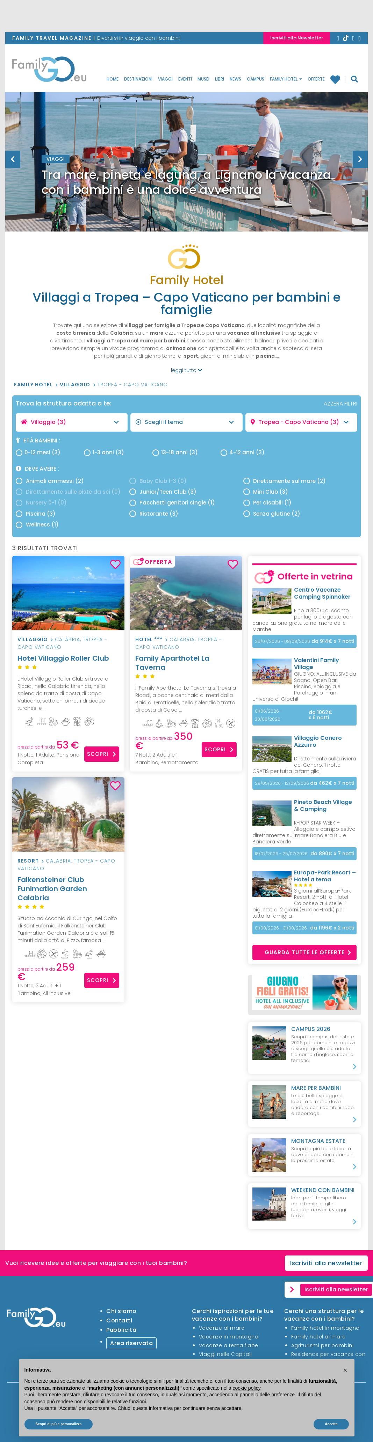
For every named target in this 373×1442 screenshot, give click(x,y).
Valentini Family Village (316, 663)
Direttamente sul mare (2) (284, 481)
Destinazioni (138, 79)
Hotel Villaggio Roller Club (68, 662)
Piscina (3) (36, 513)
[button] (345, 1370)
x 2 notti (332, 928)
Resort (28, 860)
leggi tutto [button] (186, 370)
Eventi (185, 79)
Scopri (101, 754)
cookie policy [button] (246, 1388)
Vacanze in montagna (229, 1336)
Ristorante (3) (153, 513)
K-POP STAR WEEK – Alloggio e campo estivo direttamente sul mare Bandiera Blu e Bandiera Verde (304, 832)
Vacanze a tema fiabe (228, 1345)
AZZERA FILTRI (340, 404)
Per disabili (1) (267, 502)
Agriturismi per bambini (322, 1345)
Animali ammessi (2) (50, 481)
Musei (203, 79)
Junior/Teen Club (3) (162, 491)
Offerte (316, 79)
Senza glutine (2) (272, 513)
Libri (219, 79)
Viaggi (165, 79)
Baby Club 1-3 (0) (158, 481)
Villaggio (76, 384)
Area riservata (131, 1343)
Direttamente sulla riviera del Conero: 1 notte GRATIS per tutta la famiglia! (304, 765)
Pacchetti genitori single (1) (172, 502)
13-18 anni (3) (175, 452)
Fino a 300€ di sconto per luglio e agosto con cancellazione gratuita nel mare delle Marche (302, 620)
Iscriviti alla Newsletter (296, 38)
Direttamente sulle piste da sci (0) (68, 491)
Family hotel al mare (318, 1336)
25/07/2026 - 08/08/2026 (282, 641)
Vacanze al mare (222, 1328)
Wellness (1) (37, 524)
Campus (255, 79)
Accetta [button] (331, 1424)
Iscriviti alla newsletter (326, 1263)
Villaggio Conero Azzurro (318, 741)
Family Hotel (286, 79)
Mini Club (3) (265, 491)
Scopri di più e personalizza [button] (59, 1424)
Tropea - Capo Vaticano (133, 384)
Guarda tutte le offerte (308, 952)
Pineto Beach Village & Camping (323, 805)
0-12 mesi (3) (38, 452)
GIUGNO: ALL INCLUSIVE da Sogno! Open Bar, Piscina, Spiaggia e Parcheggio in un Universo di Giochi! (304, 686)
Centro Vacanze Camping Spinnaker (322, 593)
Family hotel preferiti (334, 79)
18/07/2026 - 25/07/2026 (281, 854)
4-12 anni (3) (243, 452)
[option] (186, 175)
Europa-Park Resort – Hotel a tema (325, 875)
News (235, 79)
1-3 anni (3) (104, 452)
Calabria (67, 639)
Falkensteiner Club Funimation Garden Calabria (68, 893)
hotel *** (149, 639)
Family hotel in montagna (325, 1328)
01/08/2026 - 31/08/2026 (281, 928)
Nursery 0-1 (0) (41, 502)
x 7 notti (332, 641)
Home (113, 79)
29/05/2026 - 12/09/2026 (282, 783)
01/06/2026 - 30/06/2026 (268, 715)
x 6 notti (320, 715)
